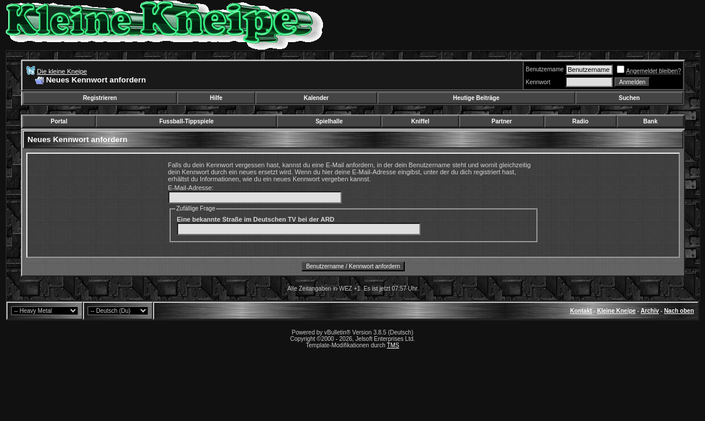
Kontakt (581, 311)
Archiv (650, 311)
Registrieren (100, 98)
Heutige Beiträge (476, 98)
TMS (393, 345)
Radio (580, 121)
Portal (59, 121)
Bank (650, 121)
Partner (501, 121)
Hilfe (216, 98)
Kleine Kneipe (616, 311)
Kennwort (538, 82)
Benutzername (545, 69)
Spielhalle (329, 121)
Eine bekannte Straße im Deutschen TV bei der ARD (256, 219)
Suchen (629, 98)
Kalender (316, 98)
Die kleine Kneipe (62, 71)
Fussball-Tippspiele (186, 121)
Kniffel (420, 121)
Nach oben (679, 311)
